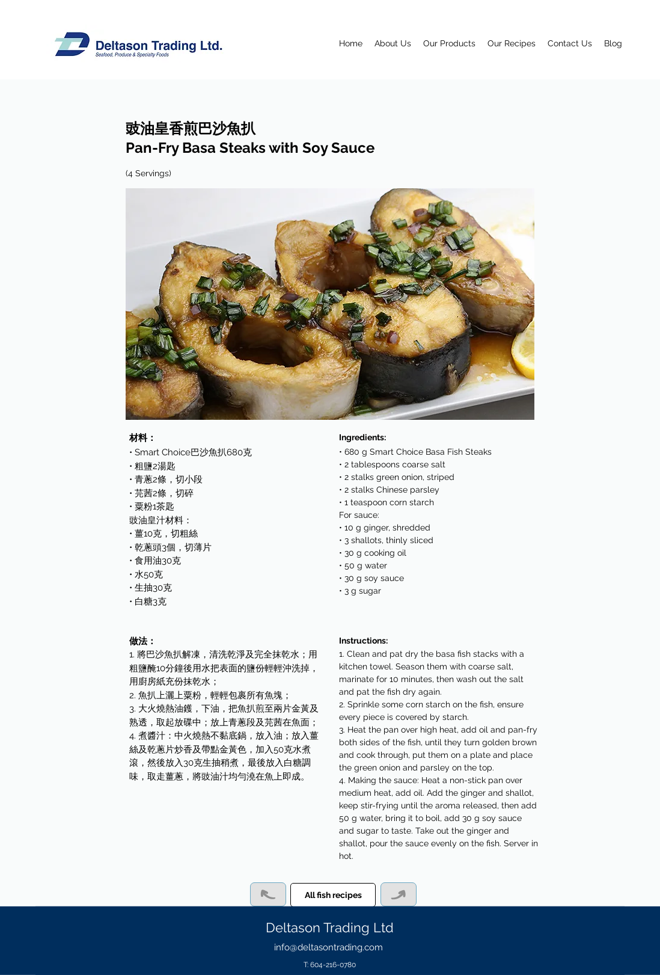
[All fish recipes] (333, 895)
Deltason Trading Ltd (330, 927)
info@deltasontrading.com (328, 947)
